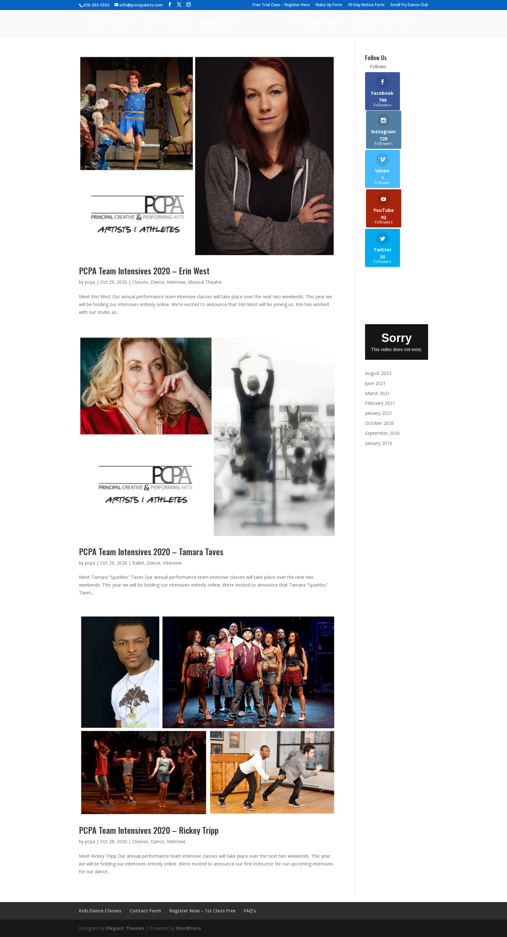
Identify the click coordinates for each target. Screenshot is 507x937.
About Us (110, 23)
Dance (157, 282)
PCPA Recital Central (158, 23)
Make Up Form (329, 5)
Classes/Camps (205, 23)
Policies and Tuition (325, 23)
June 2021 (375, 310)
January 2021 (378, 340)
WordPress (188, 928)
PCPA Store (374, 23)
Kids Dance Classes (100, 911)
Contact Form (145, 911)
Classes (140, 282)
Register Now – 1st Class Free (202, 911)
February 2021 (380, 330)
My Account (408, 23)
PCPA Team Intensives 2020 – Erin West (144, 270)
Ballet (138, 563)
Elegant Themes (125, 928)
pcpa (90, 282)
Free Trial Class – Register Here (281, 5)
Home (85, 23)
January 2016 (378, 370)
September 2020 (382, 360)
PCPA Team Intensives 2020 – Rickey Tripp (149, 830)
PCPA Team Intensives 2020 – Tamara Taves (151, 551)
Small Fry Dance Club (409, 5)
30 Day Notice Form (366, 5)
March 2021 (377, 320)
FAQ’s (250, 911)
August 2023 (378, 300)
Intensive (176, 282)
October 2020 (379, 350)
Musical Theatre (205, 282)
